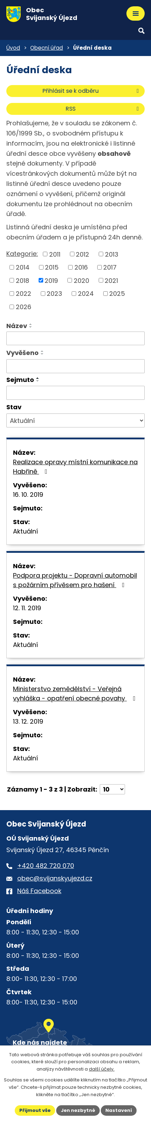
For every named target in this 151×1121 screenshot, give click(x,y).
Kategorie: (22, 253)
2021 (111, 280)
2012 (82, 254)
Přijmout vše (35, 1110)
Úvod (13, 47)
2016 (81, 267)
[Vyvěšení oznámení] (75, 366)
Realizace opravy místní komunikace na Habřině (75, 467)
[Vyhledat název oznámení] (75, 339)
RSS (103, 109)
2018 (22, 280)
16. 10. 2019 (28, 494)
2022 (23, 293)
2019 (51, 280)
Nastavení (118, 1110)
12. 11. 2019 (27, 608)
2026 (23, 306)
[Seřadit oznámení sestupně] (31, 327)
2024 (86, 293)
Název (16, 325)
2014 (22, 267)
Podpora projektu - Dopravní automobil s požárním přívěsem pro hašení (75, 580)
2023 (54, 293)
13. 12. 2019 (28, 721)
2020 (81, 280)
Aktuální (25, 531)
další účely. (101, 1069)
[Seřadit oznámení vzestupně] (31, 324)
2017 (110, 267)
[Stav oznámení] (75, 420)
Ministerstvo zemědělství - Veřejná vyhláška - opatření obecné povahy (75, 693)
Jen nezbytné (78, 1110)
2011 (54, 254)
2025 (117, 293)
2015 (52, 267)
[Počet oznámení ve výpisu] (112, 789)
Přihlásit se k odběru (91, 91)
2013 (111, 254)
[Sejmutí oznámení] (75, 393)
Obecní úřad (46, 47)
